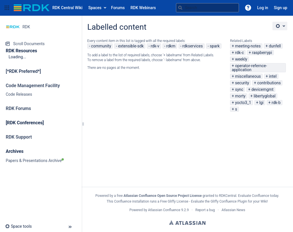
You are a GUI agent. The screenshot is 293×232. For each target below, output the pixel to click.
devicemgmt (263, 89)
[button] (7, 7)
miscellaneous (248, 76)
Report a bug (205, 210)
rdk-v (155, 46)
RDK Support (19, 137)
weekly (241, 59)
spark (215, 46)
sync (239, 89)
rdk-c (239, 52)
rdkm (170, 46)
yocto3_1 (243, 102)
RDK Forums (18, 108)
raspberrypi (262, 52)
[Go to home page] (48, 7)
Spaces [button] (94, 7)
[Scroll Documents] (41, 43)
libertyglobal (264, 96)
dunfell (275, 46)
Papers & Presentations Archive (35, 160)
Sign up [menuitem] (280, 7)
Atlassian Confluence (164, 210)
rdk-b (276, 102)
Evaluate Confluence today (258, 196)
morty (240, 96)
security (242, 83)
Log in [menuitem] (262, 7)
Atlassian (187, 222)
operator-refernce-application (249, 67)
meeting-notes (248, 46)
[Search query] (207, 7)
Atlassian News (233, 210)
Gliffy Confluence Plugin (229, 201)
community (101, 46)
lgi (261, 102)
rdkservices (192, 46)
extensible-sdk (131, 46)
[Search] (180, 7)
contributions (269, 83)
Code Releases (19, 94)
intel (273, 76)
